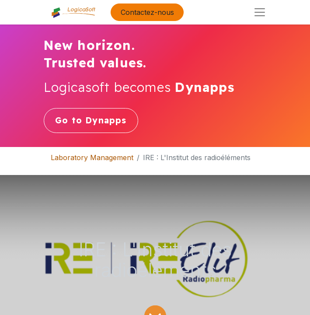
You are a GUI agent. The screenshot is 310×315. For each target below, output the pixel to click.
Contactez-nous (147, 12)
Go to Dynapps (91, 120)
